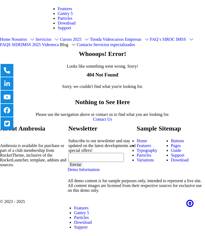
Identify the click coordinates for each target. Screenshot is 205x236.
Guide (176, 150)
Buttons (177, 141)
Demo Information (84, 169)
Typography (147, 150)
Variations (145, 160)
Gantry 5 (65, 13)
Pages (176, 145)
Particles (65, 18)
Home (142, 141)
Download (67, 23)
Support (64, 28)
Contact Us (102, 119)
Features (65, 8)
